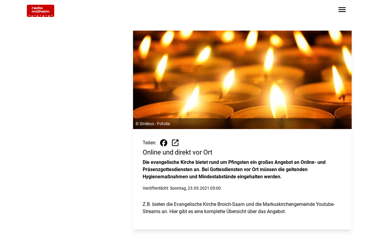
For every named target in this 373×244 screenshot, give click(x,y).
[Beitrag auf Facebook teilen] (163, 142)
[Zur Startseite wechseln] (40, 10)
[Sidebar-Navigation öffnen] (342, 11)
